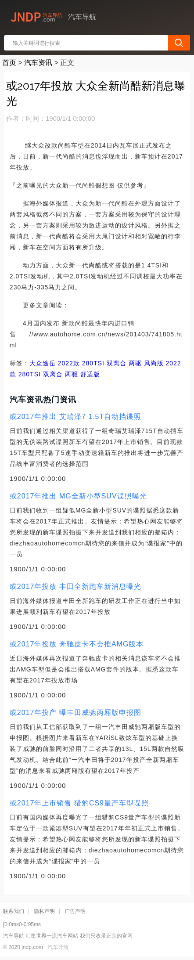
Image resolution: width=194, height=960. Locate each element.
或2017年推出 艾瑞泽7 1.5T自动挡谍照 (75, 416)
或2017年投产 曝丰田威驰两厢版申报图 (75, 712)
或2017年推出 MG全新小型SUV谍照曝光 (78, 496)
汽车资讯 (38, 62)
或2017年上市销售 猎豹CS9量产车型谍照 (79, 803)
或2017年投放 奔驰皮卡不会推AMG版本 (77, 644)
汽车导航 (57, 947)
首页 (9, 62)
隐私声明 (44, 911)
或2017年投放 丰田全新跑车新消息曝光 (75, 586)
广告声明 (75, 911)
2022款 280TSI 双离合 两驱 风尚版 (110, 363)
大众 (36, 363)
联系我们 (13, 911)
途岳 (49, 363)
